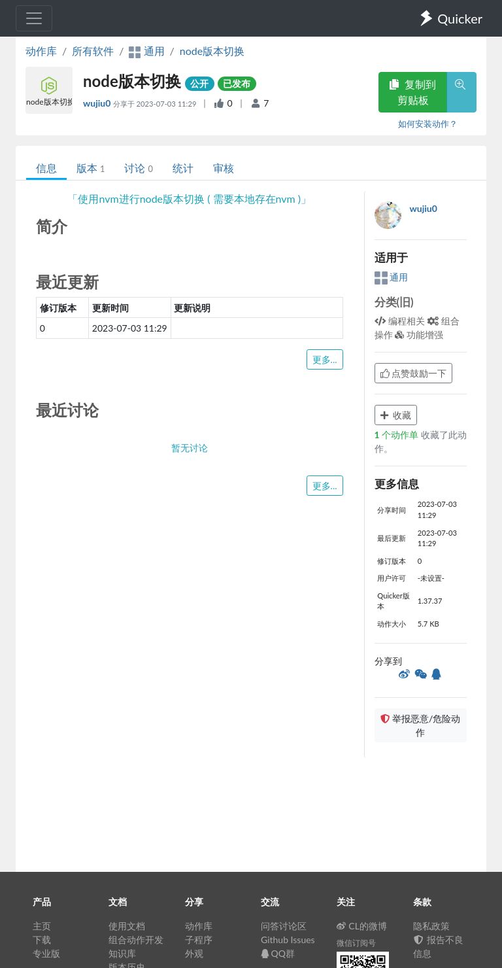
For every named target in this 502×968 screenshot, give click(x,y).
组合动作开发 (136, 939)
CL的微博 (362, 925)
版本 (90, 168)
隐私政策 (431, 925)
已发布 (236, 83)
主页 (42, 925)
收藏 (396, 415)
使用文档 (127, 925)
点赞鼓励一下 (413, 373)
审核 (223, 168)
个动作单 (398, 434)
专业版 (46, 953)
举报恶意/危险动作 (420, 725)
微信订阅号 (356, 943)
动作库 (41, 50)
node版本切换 (212, 50)
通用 (392, 277)
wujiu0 (98, 103)
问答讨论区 (284, 925)
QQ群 (278, 953)
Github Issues (288, 939)
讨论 (138, 168)
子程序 (198, 939)
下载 (42, 939)
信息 (46, 168)
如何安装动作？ (428, 123)
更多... (324, 359)
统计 (183, 168)
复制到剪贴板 (412, 92)
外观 (194, 953)
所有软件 (93, 50)
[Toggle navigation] (34, 18)
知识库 (122, 953)
